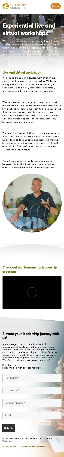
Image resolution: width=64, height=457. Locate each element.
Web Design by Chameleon (32, 447)
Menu (55, 6)
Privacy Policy (9, 447)
